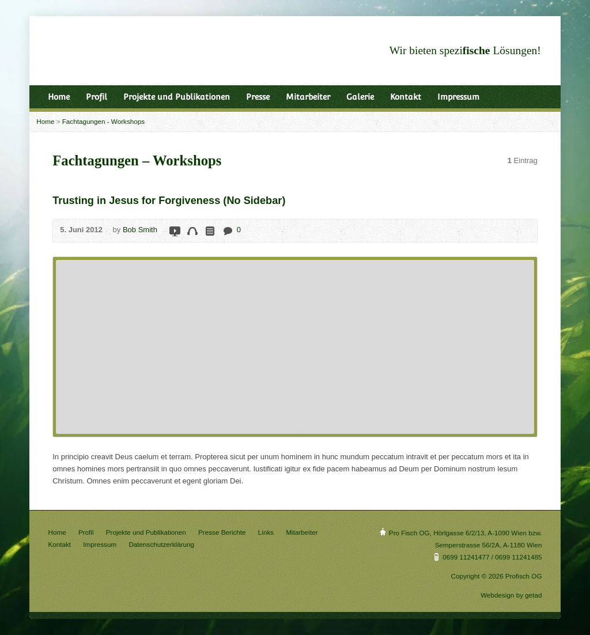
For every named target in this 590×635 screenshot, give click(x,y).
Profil (96, 96)
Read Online (209, 230)
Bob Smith (140, 229)
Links (266, 532)
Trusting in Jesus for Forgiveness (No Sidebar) (168, 200)
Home (59, 96)
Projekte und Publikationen (176, 96)
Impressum (458, 96)
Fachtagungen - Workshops (103, 121)
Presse (258, 96)
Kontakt (405, 96)
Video (174, 230)
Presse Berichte (222, 532)
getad (533, 595)
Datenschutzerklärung (161, 544)
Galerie (360, 96)
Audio (192, 230)
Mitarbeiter (308, 96)
